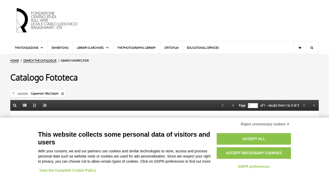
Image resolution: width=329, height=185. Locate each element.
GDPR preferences (254, 166)
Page (241, 105)
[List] (25, 105)
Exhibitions (60, 47)
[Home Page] (51, 20)
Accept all (253, 139)
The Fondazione (29, 47)
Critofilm (171, 47)
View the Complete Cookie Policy (67, 170)
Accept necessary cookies (253, 153)
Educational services (203, 47)
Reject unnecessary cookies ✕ (265, 124)
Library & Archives (93, 47)
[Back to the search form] (15, 105)
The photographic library (136, 47)
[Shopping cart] (300, 47)
